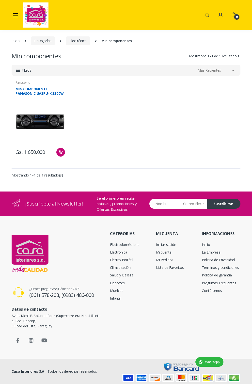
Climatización (120, 267)
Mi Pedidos (164, 259)
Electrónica (77, 40)
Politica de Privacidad (218, 259)
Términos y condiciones (220, 267)
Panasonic (23, 82)
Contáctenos (212, 290)
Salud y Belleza (121, 275)
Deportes (117, 283)
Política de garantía (217, 275)
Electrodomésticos (124, 244)
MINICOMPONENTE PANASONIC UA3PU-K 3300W (40, 91)
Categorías (42, 40)
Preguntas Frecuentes (219, 283)
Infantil (115, 298)
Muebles (116, 290)
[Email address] (193, 204)
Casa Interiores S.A (28, 371)
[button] (207, 14)
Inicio (16, 40)
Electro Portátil (121, 259)
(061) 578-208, (45, 295)
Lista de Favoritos (170, 267)
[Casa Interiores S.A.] (35, 15)
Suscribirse (223, 203)
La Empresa (211, 252)
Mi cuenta (164, 252)
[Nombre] (164, 204)
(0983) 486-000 (78, 295)
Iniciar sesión (166, 244)
